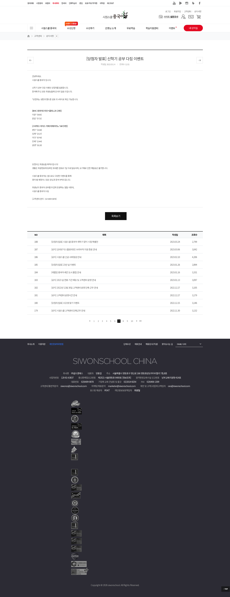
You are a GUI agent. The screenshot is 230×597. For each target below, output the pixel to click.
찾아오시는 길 (167, 344)
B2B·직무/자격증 (91, 3)
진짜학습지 (73, 3)
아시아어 (56, 3)
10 (132, 320)
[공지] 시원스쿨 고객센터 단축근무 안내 (68, 310)
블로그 (193, 3)
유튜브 (174, 3)
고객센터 (187, 11)
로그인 (168, 11)
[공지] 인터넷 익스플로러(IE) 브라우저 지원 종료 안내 (74, 249)
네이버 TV (180, 3)
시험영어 (39, 3)
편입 (81, 3)
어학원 (102, 3)
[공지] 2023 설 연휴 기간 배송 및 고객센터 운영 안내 (73, 280)
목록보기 (115, 216)
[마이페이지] (183, 16)
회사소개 (30, 344)
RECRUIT (110, 3)
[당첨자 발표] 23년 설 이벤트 (63, 264)
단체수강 (127, 344)
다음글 (199, 60)
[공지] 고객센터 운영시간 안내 (64, 295)
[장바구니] (198, 16)
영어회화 (30, 3)
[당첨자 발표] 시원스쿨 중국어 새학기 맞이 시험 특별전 (74, 241)
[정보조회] (126, 377)
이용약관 (41, 344)
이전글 (30, 60)
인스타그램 (187, 3)
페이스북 (199, 3)
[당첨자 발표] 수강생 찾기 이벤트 (65, 302)
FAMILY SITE (181, 344)
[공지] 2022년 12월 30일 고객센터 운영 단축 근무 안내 (74, 287)
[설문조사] (168, 16)
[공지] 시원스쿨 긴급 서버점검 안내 (66, 257)
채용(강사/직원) (152, 344)
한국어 (63, 3)
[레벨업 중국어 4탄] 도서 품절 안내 (66, 272)
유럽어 (47, 3)
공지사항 (197, 11)
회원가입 (177, 11)
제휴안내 (138, 344)
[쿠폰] (191, 16)
